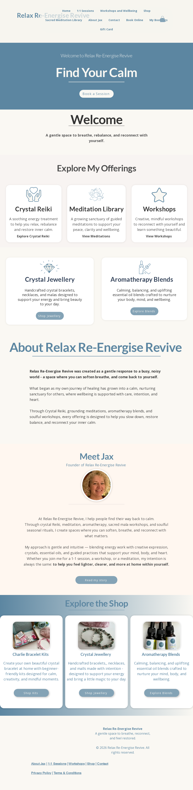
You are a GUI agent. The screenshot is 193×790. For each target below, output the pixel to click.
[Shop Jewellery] (50, 316)
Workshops (76, 764)
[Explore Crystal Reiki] (33, 236)
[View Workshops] (159, 236)
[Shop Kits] (31, 693)
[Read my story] (96, 580)
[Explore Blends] (144, 311)
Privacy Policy (41, 773)
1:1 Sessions (57, 764)
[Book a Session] (96, 94)
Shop (91, 764)
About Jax (38, 764)
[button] (162, 19)
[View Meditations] (96, 236)
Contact (102, 764)
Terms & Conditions (68, 773)
